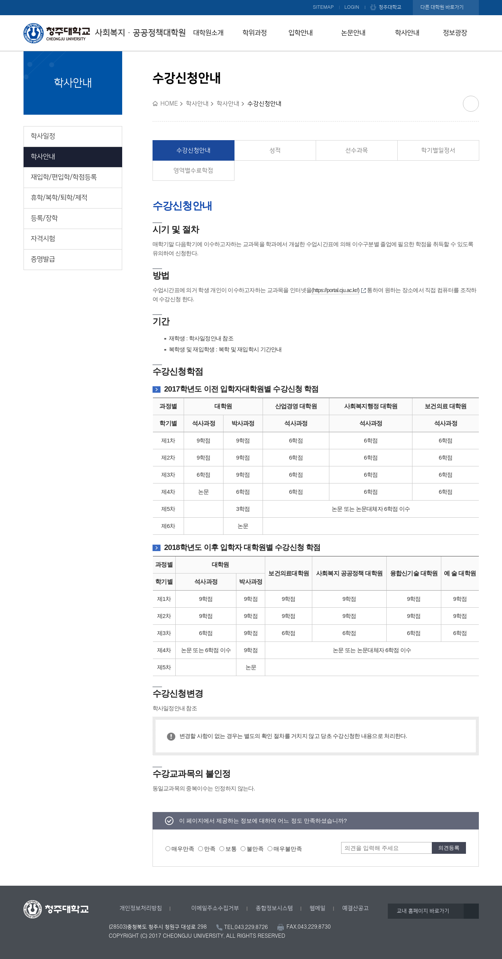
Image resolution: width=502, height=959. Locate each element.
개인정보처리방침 (141, 908)
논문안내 (353, 33)
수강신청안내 (193, 150)
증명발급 (43, 259)
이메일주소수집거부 (215, 908)
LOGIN (352, 7)
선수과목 (356, 150)
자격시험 (43, 239)
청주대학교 (390, 7)
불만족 (255, 848)
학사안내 (407, 33)
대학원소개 (208, 33)
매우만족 (183, 848)
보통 (231, 848)
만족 (210, 848)
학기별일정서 (438, 150)
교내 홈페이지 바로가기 (423, 911)
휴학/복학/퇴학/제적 (59, 198)
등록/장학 (44, 218)
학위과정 (254, 33)
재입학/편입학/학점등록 (64, 177)
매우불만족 (288, 848)
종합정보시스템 (274, 908)
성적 (275, 150)
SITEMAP (323, 7)
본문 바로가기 (251, 0)
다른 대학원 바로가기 (442, 7)
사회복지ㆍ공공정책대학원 (105, 33)
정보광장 (455, 33)
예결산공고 (355, 908)
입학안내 (300, 33)
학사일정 (43, 136)
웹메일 (318, 908)
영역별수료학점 (193, 170)
